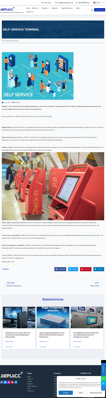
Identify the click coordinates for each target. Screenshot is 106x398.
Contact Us (29, 12)
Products (46, 8)
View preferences (96, 393)
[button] (92, 10)
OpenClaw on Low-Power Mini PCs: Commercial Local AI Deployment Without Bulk (18, 335)
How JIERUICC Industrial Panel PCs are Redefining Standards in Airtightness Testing (86, 335)
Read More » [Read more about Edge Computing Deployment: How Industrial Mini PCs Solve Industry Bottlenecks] (43, 341)
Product (29, 381)
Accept (65, 393)
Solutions (55, 8)
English (96, 3)
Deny (81, 393)
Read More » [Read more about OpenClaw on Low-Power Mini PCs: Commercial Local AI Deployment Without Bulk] (10, 341)
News (79, 8)
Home (28, 8)
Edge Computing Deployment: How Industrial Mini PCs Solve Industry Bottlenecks (52, 335)
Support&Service (67, 8)
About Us (36, 8)
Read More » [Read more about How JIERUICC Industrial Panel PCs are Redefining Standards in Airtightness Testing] (77, 341)
